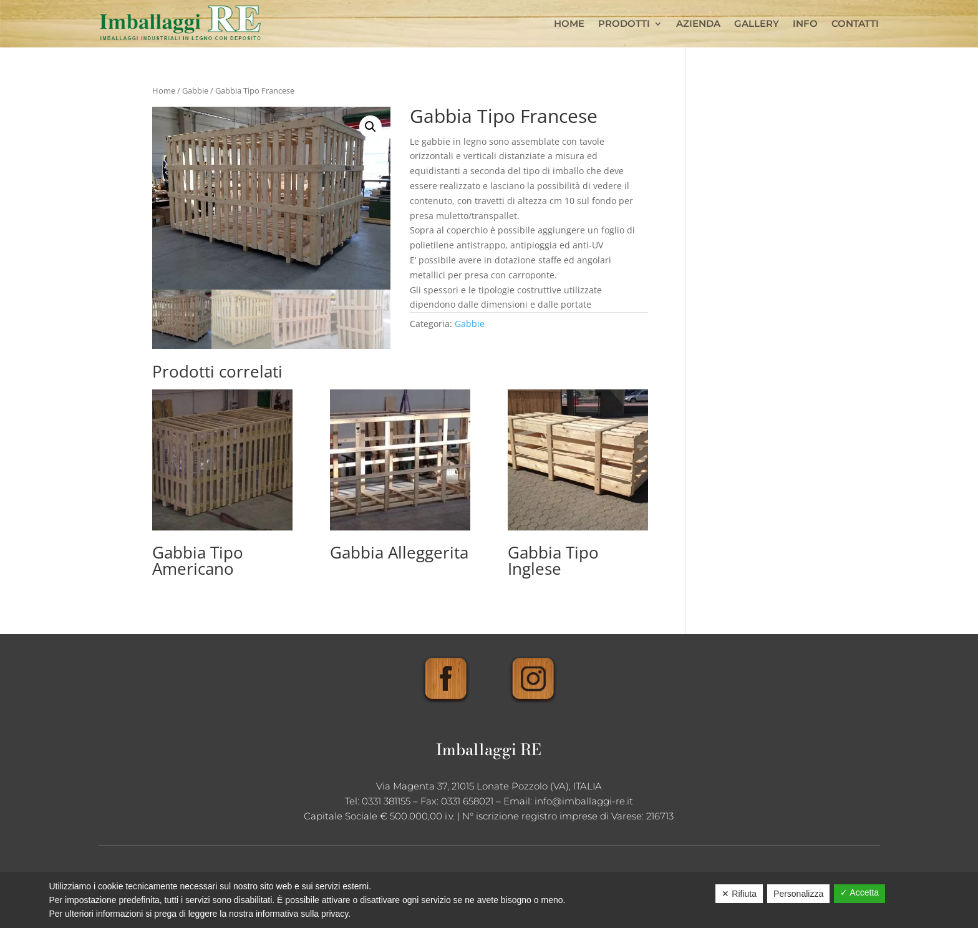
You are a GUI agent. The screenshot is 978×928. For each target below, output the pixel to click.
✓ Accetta (859, 892)
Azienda (698, 23)
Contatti (855, 23)
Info (805, 23)
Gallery (756, 23)
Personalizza (798, 894)
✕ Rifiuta (739, 894)
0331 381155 (386, 801)
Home (569, 23)
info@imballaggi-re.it (584, 801)
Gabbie (195, 90)
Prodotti (624, 23)
